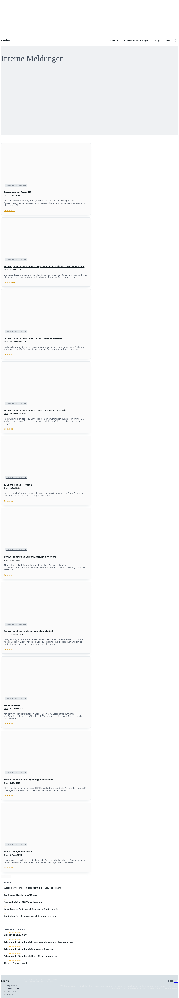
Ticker (7, 885)
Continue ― (9, 210)
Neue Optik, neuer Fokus (18, 851)
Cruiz (6, 195)
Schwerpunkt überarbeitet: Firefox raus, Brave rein (33, 338)
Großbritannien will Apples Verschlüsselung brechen (30, 916)
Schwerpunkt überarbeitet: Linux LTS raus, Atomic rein (35, 410)
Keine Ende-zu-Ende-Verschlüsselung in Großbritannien (31, 909)
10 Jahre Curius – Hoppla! (18, 484)
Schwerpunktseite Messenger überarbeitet (28, 631)
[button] (175, 40)
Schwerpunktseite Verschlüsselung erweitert (30, 557)
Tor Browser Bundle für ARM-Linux (21, 895)
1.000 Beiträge (12, 705)
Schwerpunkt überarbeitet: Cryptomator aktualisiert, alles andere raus (44, 266)
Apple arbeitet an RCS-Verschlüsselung (23, 902)
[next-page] (8, 876)
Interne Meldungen (16, 185)
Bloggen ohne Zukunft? (17, 192)
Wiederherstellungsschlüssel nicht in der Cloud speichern (32, 888)
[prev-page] (3, 876)
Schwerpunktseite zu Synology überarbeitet (29, 779)
